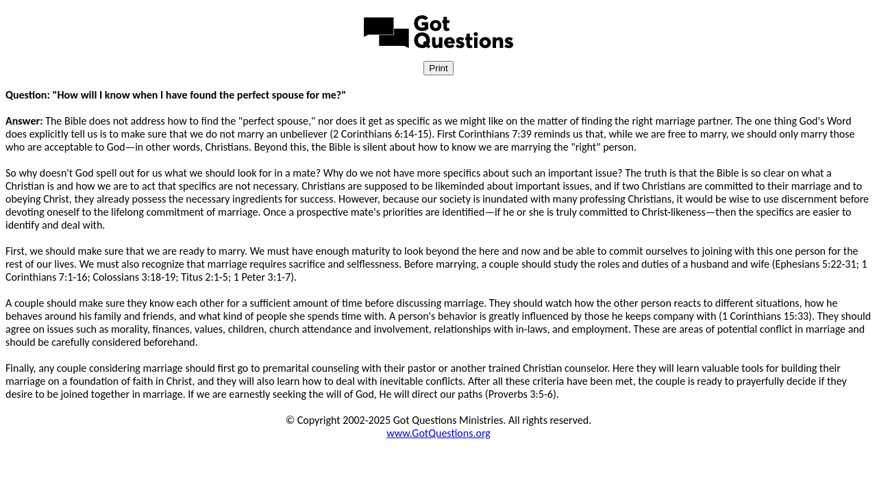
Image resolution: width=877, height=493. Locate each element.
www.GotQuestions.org (438, 433)
